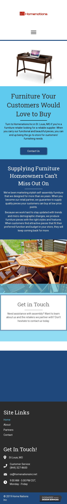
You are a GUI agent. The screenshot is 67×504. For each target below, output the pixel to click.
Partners (8, 429)
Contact (8, 434)
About (7, 424)
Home (7, 419)
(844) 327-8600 (18, 467)
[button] (33, 151)
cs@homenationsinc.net (23, 474)
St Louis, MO (16, 457)
